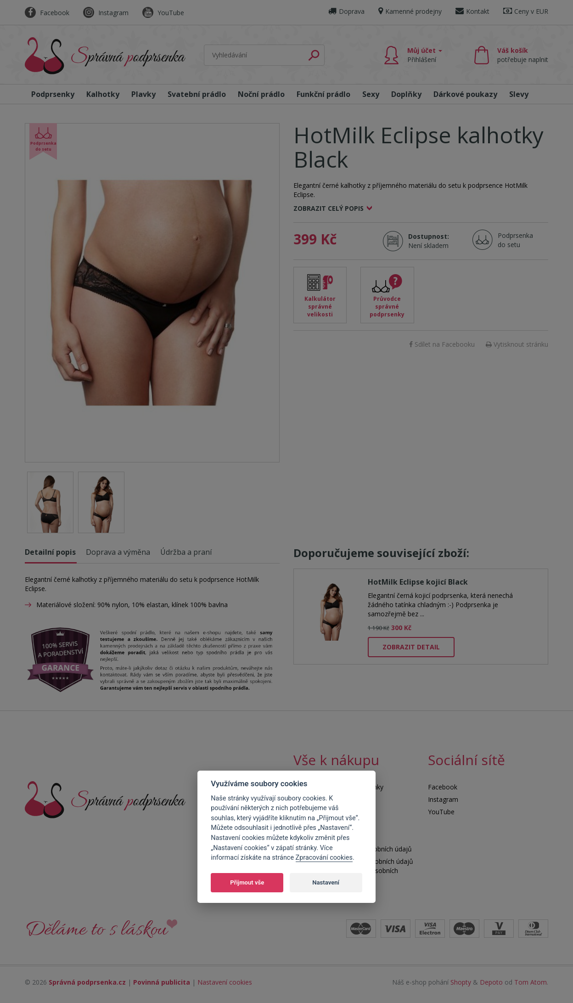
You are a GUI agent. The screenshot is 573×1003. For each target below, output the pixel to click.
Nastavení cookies (224, 982)
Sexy (370, 94)
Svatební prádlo (197, 94)
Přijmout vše (247, 882)
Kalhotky (102, 94)
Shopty (460, 982)
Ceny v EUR (525, 11)
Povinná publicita (161, 982)
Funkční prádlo (323, 94)
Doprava (346, 11)
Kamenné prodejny (410, 11)
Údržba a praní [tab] (186, 552)
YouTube (163, 12)
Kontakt (472, 11)
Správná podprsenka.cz (87, 982)
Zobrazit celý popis (328, 208)
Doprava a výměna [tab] (118, 552)
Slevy (518, 94)
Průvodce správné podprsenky (387, 306)
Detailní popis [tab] (50, 552)
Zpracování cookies (324, 858)
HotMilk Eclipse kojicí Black (418, 582)
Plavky (143, 94)
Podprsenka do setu (513, 240)
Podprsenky (52, 94)
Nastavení (325, 882)
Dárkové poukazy (465, 94)
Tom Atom (530, 982)
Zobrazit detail (411, 646)
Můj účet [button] (424, 55)
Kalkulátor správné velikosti (320, 306)
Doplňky (406, 94)
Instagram (106, 12)
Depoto (491, 982)
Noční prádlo (261, 94)
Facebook (47, 12)
